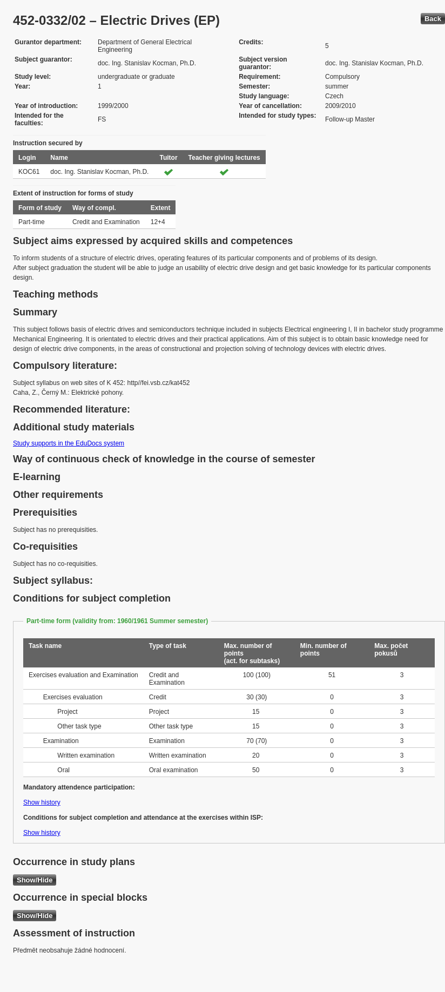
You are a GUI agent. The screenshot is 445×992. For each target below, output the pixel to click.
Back (432, 19)
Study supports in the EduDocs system (68, 443)
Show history (41, 802)
